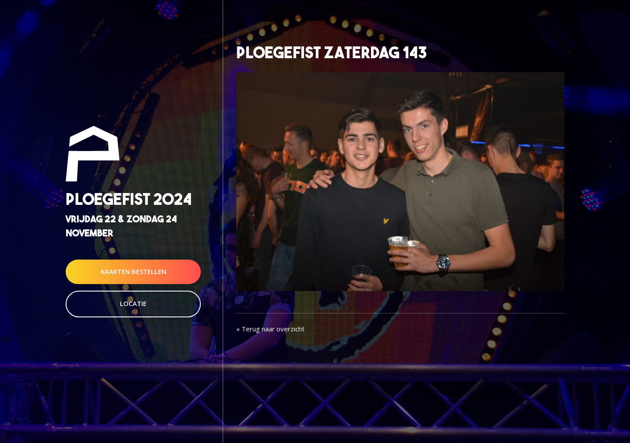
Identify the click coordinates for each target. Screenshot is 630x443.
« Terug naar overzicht (270, 328)
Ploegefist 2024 (129, 199)
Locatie (133, 303)
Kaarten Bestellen (133, 271)
